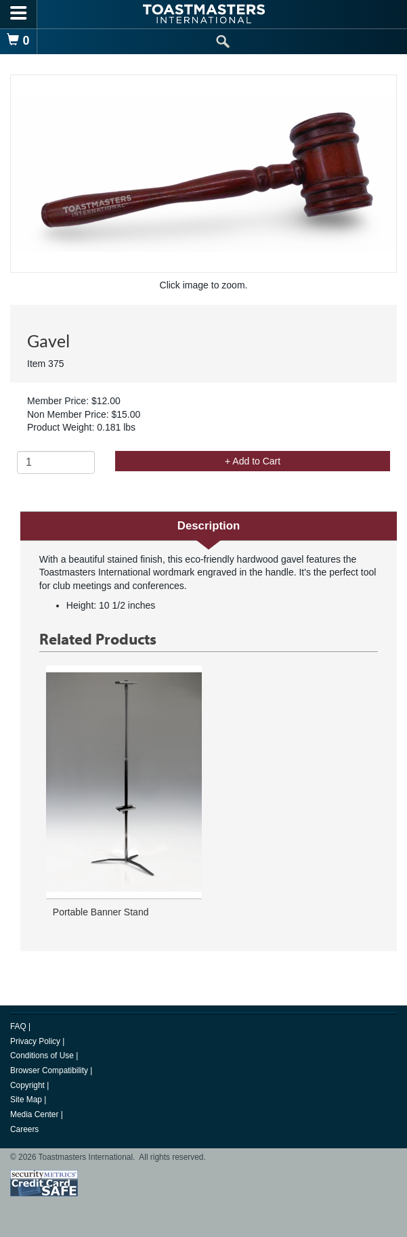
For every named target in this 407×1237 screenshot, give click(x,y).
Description (208, 525)
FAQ (19, 1026)
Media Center (35, 1114)
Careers (24, 1129)
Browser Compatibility (50, 1070)
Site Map (27, 1099)
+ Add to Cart (252, 461)
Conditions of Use (43, 1055)
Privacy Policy (36, 1041)
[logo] (203, 14)
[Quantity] (56, 462)
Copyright (28, 1085)
